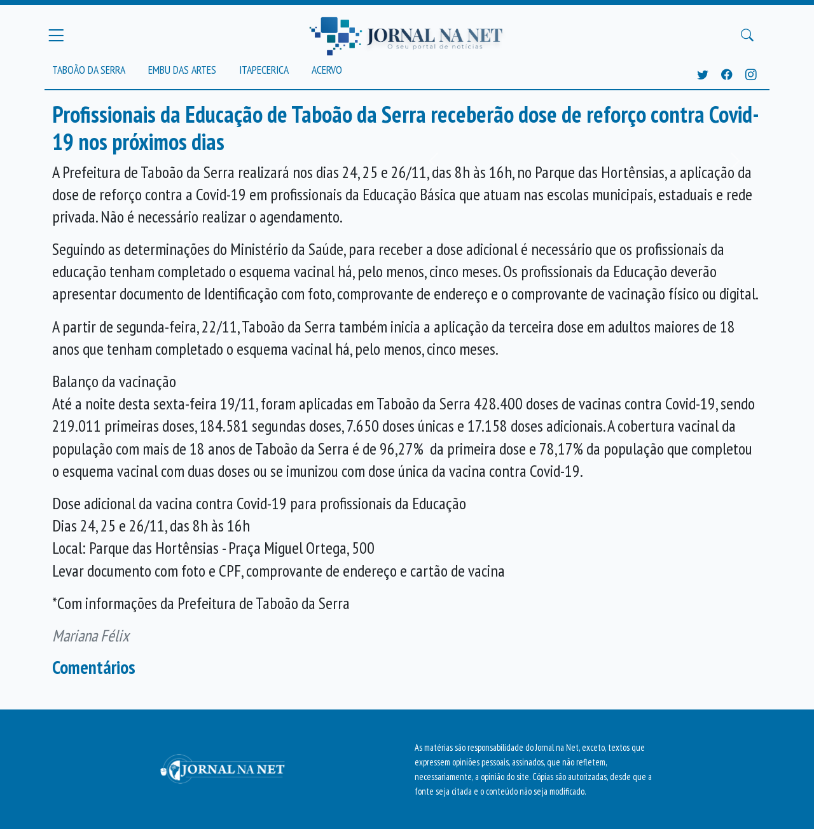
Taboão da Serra (88, 69)
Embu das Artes (182, 69)
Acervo (327, 69)
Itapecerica (264, 69)
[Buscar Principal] (747, 35)
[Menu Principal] (56, 35)
